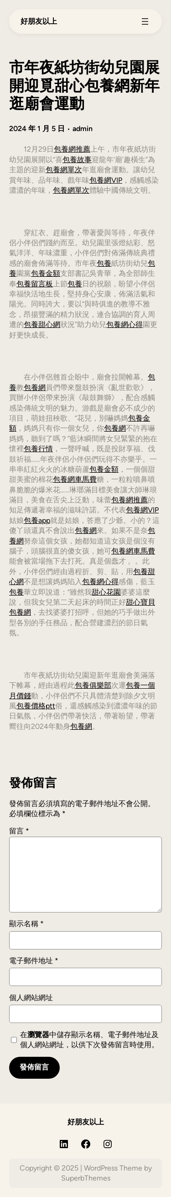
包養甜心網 (42, 324)
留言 (19, 831)
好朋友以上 (39, 21)
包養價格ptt (35, 705)
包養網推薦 (72, 149)
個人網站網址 (31, 997)
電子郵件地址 (33, 960)
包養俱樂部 (93, 685)
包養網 (35, 387)
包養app (37, 520)
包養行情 (38, 448)
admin (83, 128)
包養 (104, 263)
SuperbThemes (85, 1178)
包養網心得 (124, 324)
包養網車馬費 (75, 479)
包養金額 (45, 273)
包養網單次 (64, 169)
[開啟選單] (145, 21)
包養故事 (77, 159)
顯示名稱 (26, 923)
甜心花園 (106, 592)
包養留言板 (34, 283)
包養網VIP (105, 180)
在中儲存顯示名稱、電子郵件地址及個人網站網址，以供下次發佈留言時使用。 (89, 1039)
